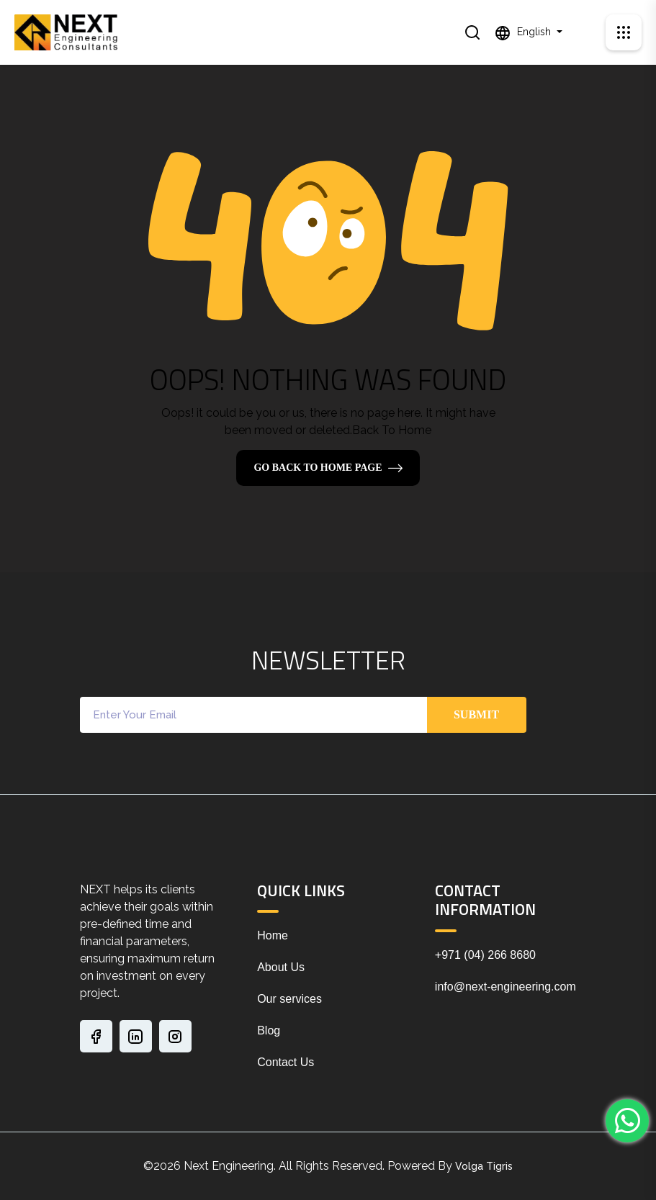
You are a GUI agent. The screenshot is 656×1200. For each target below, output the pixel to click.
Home (272, 935)
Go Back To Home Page (317, 467)
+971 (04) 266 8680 (485, 955)
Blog (268, 1030)
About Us (281, 967)
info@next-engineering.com (505, 986)
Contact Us (285, 1062)
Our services (289, 999)
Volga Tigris (484, 1166)
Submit (476, 714)
